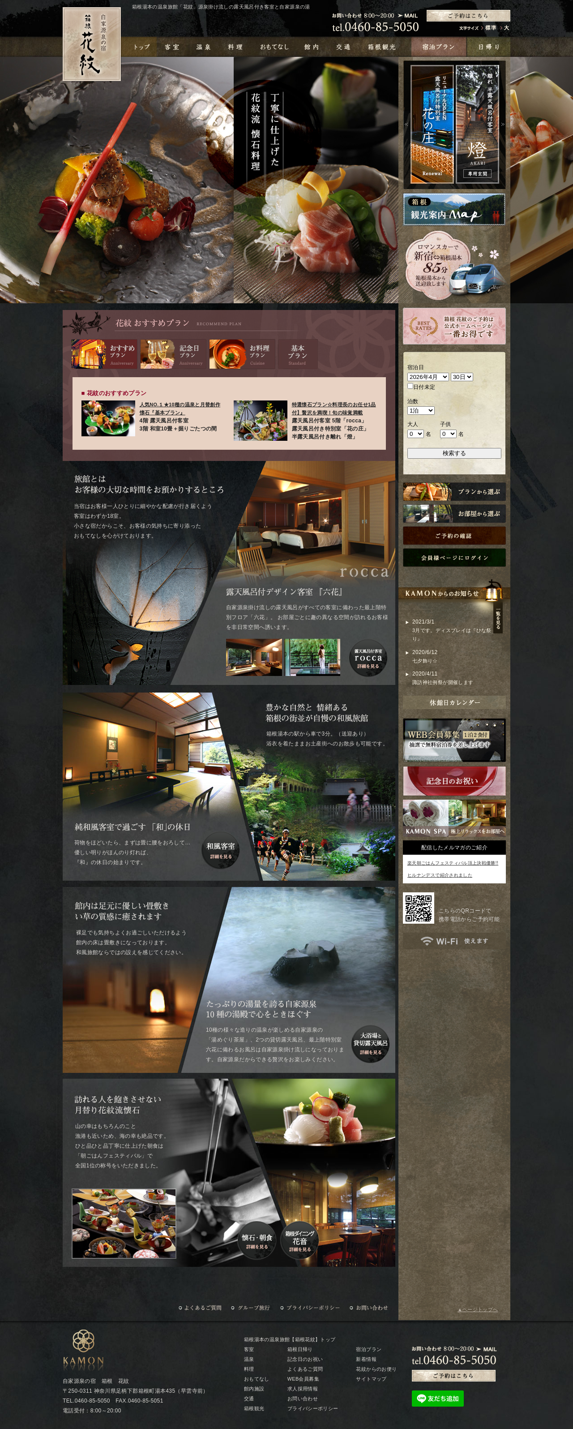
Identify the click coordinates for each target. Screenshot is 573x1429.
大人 (413, 424)
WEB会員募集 (303, 1379)
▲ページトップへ (478, 1309)
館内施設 (254, 1388)
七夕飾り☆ (425, 660)
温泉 (249, 1359)
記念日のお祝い (305, 1359)
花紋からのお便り (376, 1369)
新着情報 (366, 1359)
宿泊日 (415, 367)
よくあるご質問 (305, 1369)
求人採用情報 (302, 1388)
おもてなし (256, 1379)
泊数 (413, 401)
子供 (445, 424)
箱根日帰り (300, 1349)
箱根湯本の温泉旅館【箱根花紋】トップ (289, 1339)
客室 (249, 1349)
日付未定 (421, 386)
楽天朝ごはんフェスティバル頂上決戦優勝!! (452, 863)
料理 (249, 1369)
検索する (454, 453)
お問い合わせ (302, 1398)
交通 (249, 1398)
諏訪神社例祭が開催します (442, 682)
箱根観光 (254, 1408)
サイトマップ (371, 1379)
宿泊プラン (368, 1349)
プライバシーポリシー (312, 1408)
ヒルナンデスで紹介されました (439, 875)
